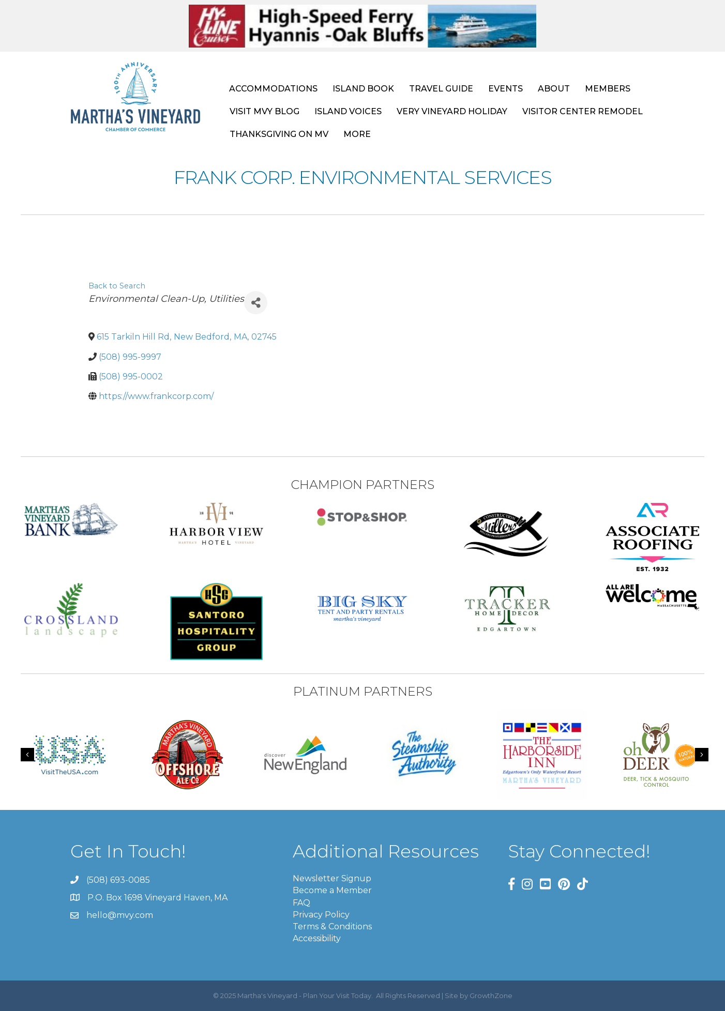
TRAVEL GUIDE (441, 89)
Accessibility (317, 938)
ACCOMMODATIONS (273, 89)
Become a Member (332, 890)
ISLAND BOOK (363, 89)
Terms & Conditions (332, 926)
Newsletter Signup (332, 878)
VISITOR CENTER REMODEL (582, 111)
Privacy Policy (321, 915)
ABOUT (554, 89)
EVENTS (505, 89)
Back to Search (116, 285)
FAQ (301, 903)
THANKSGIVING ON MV (279, 134)
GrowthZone (491, 995)
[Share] (255, 302)
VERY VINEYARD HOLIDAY (452, 111)
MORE (357, 134)
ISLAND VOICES (348, 111)
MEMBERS (607, 89)
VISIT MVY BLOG (264, 111)
